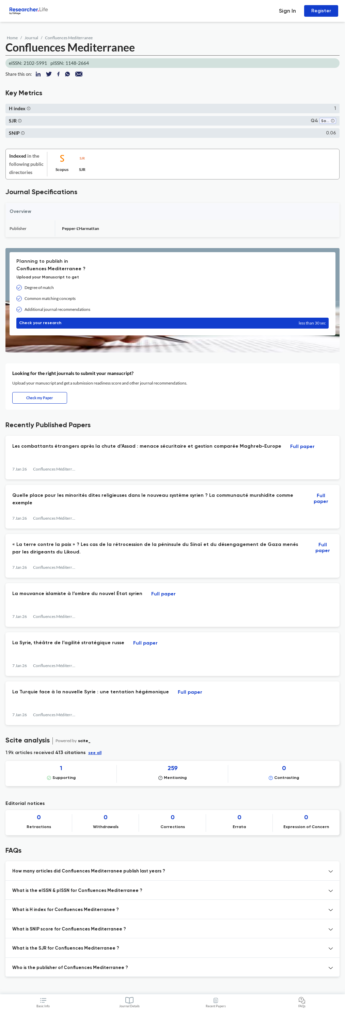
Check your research (172, 323)
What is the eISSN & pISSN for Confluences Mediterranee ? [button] (77, 891)
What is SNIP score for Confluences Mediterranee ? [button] (69, 929)
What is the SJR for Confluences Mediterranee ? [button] (65, 948)
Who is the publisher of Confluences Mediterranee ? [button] (70, 968)
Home (12, 37)
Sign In (287, 11)
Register (321, 11)
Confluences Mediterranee (69, 37)
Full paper (302, 446)
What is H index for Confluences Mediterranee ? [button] (65, 910)
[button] (28, 108)
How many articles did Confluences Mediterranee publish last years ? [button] (88, 871)
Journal (31, 37)
